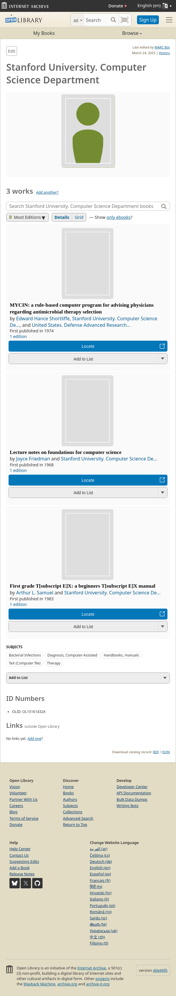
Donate (117, 6)
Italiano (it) (99, 899)
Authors (70, 799)
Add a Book (19, 867)
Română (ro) (101, 911)
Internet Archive (91, 968)
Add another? (47, 192)
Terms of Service (23, 818)
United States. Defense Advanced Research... (81, 325)
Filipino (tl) (99, 943)
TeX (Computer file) (24, 663)
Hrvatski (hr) (101, 892)
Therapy (54, 663)
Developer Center (132, 786)
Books (68, 792)
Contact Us (19, 855)
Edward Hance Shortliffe (43, 318)
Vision (14, 786)
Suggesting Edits (24, 861)
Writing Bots (127, 805)
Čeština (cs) (100, 855)
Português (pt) (102, 905)
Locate (88, 346)
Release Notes (22, 874)
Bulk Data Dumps (132, 799)
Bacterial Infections (25, 655)
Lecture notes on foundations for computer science (65, 452)
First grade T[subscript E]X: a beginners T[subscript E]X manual (82, 586)
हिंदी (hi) (96, 886)
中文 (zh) (97, 937)
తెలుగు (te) (98, 924)
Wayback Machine (40, 984)
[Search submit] (113, 20)
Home (68, 786)
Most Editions (25, 217)
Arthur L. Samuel (34, 592)
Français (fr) (100, 880)
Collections (72, 811)
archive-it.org (98, 984)
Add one (34, 738)
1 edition (18, 336)
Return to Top (75, 824)
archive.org (67, 984)
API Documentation (134, 792)
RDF (156, 752)
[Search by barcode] (124, 20)
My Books (44, 33)
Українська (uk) (103, 930)
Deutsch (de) (101, 861)
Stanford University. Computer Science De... (109, 458)
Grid (79, 217)
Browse (115, 33)
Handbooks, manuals (121, 655)
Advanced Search (78, 818)
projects (102, 978)
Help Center (20, 848)
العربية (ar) (98, 848)
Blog (13, 811)
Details (62, 217)
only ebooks (119, 217)
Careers (16, 805)
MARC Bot (162, 47)
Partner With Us (23, 799)
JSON (166, 752)
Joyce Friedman (33, 458)
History (164, 53)
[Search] (96, 19)
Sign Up (148, 20)
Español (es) (100, 874)
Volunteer (18, 792)
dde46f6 (160, 970)
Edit (11, 51)
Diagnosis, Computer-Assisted (72, 655)
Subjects (70, 805)
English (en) (100, 867)
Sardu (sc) (98, 918)
